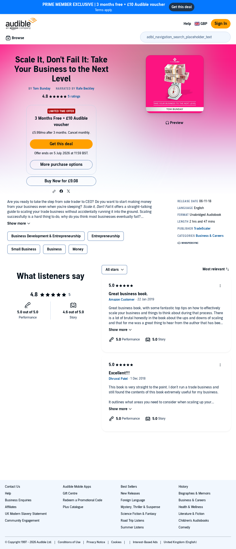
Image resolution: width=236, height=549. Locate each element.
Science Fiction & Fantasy (138, 514)
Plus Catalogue (73, 507)
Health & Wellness (191, 507)
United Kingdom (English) (180, 542)
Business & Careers (192, 500)
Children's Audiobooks (194, 521)
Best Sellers (129, 487)
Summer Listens (132, 527)
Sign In (221, 23)
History (183, 487)
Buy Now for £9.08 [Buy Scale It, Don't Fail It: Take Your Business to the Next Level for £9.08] (61, 181)
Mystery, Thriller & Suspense (140, 507)
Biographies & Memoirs (194, 493)
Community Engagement (22, 521)
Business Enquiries (18, 500)
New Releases (130, 493)
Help (187, 23)
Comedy (184, 527)
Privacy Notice (96, 542)
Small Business (23, 249)
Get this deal (61, 144)
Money (78, 249)
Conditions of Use (69, 542)
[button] (54, 191)
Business (54, 249)
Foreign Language (133, 500)
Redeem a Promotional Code (82, 500)
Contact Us (12, 487)
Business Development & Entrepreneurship (46, 236)
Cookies (116, 542)
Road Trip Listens (132, 521)
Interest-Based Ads (145, 542)
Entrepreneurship (106, 236)
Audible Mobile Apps (77, 487)
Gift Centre (70, 493)
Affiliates (11, 507)
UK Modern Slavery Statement (26, 514)
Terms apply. (103, 7)
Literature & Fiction (191, 514)
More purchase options (61, 164)
